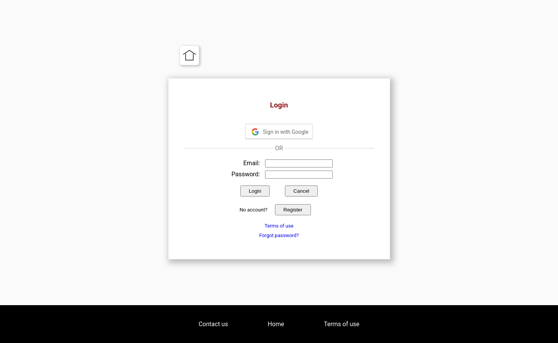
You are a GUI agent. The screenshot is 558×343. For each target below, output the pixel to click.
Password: (245, 174)
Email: (251, 163)
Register (292, 210)
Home (276, 324)
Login (255, 191)
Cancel (301, 191)
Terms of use (279, 226)
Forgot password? (279, 235)
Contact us (213, 324)
